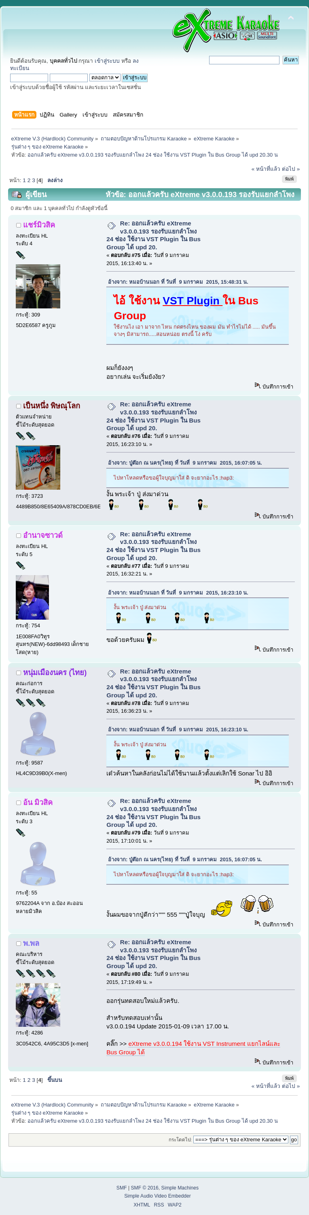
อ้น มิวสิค (38, 802)
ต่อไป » (291, 169)
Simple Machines (180, 1188)
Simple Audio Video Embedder (157, 1196)
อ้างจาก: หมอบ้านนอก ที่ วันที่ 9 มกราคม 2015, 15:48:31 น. (178, 282)
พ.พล (31, 943)
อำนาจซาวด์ (43, 535)
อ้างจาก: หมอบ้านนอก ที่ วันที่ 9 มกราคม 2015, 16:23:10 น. (178, 593)
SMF (121, 1188)
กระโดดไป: (180, 1139)
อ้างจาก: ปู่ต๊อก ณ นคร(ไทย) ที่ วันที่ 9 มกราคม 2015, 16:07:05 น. (185, 463)
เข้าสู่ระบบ (107, 61)
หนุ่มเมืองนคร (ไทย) (55, 672)
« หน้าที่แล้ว (266, 169)
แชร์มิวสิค (39, 225)
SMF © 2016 (144, 1188)
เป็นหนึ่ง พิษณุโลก (51, 405)
